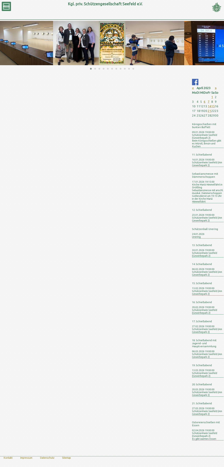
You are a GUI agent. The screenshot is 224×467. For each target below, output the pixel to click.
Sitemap (66, 457)
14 (209, 106)
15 (213, 106)
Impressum (26, 457)
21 (209, 110)
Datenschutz (47, 457)
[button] (91, 69)
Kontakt (8, 457)
